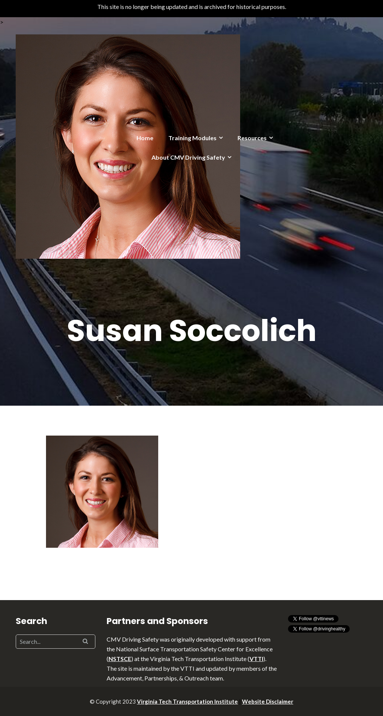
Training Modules (192, 137)
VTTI (256, 658)
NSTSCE (119, 658)
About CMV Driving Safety (188, 157)
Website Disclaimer (267, 701)
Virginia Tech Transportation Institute (187, 701)
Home (145, 137)
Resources (252, 137)
